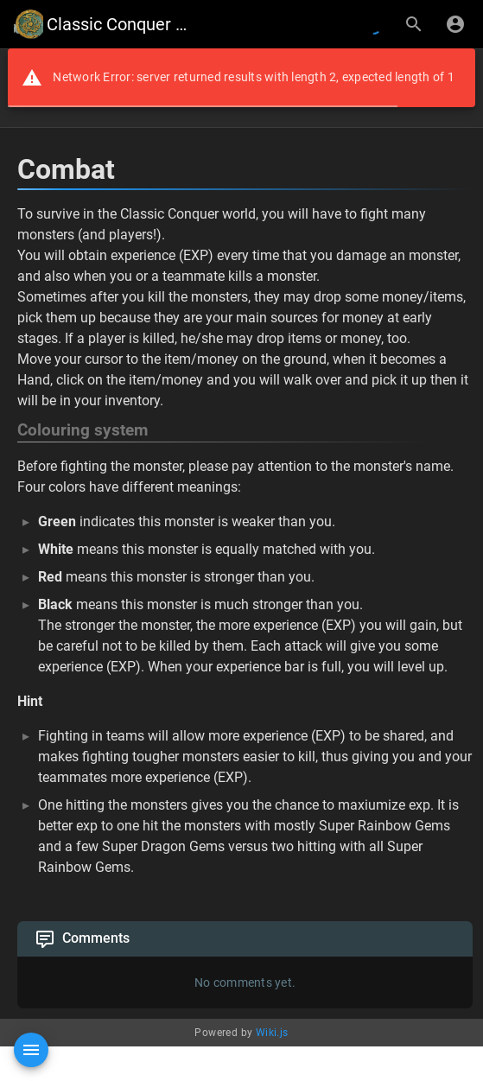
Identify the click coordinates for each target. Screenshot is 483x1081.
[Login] (455, 24)
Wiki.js (272, 1033)
